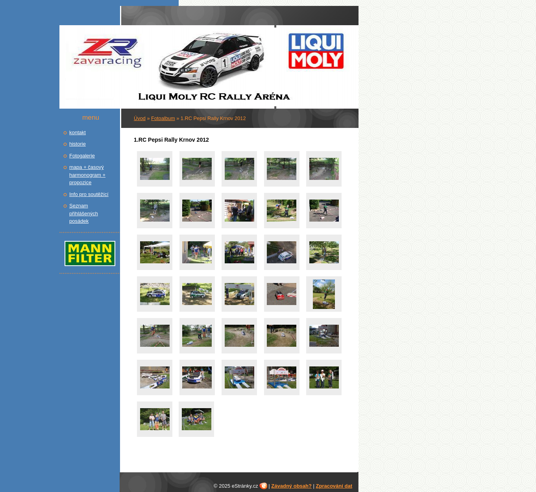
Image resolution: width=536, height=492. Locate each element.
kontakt (77, 132)
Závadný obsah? (291, 486)
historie (77, 144)
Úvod (140, 118)
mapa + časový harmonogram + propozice (87, 174)
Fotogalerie (82, 156)
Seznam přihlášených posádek (83, 213)
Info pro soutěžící (89, 194)
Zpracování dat (334, 486)
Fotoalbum (163, 118)
